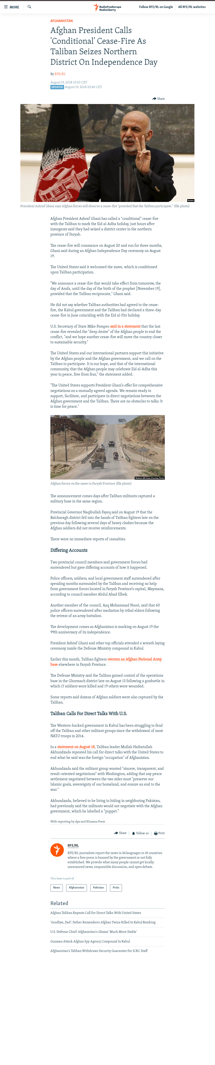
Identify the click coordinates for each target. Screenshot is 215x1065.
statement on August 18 (76, 747)
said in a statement (125, 327)
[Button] (158, 98)
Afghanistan (61, 21)
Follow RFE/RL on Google (156, 7)
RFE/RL (60, 74)
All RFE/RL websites (192, 7)
